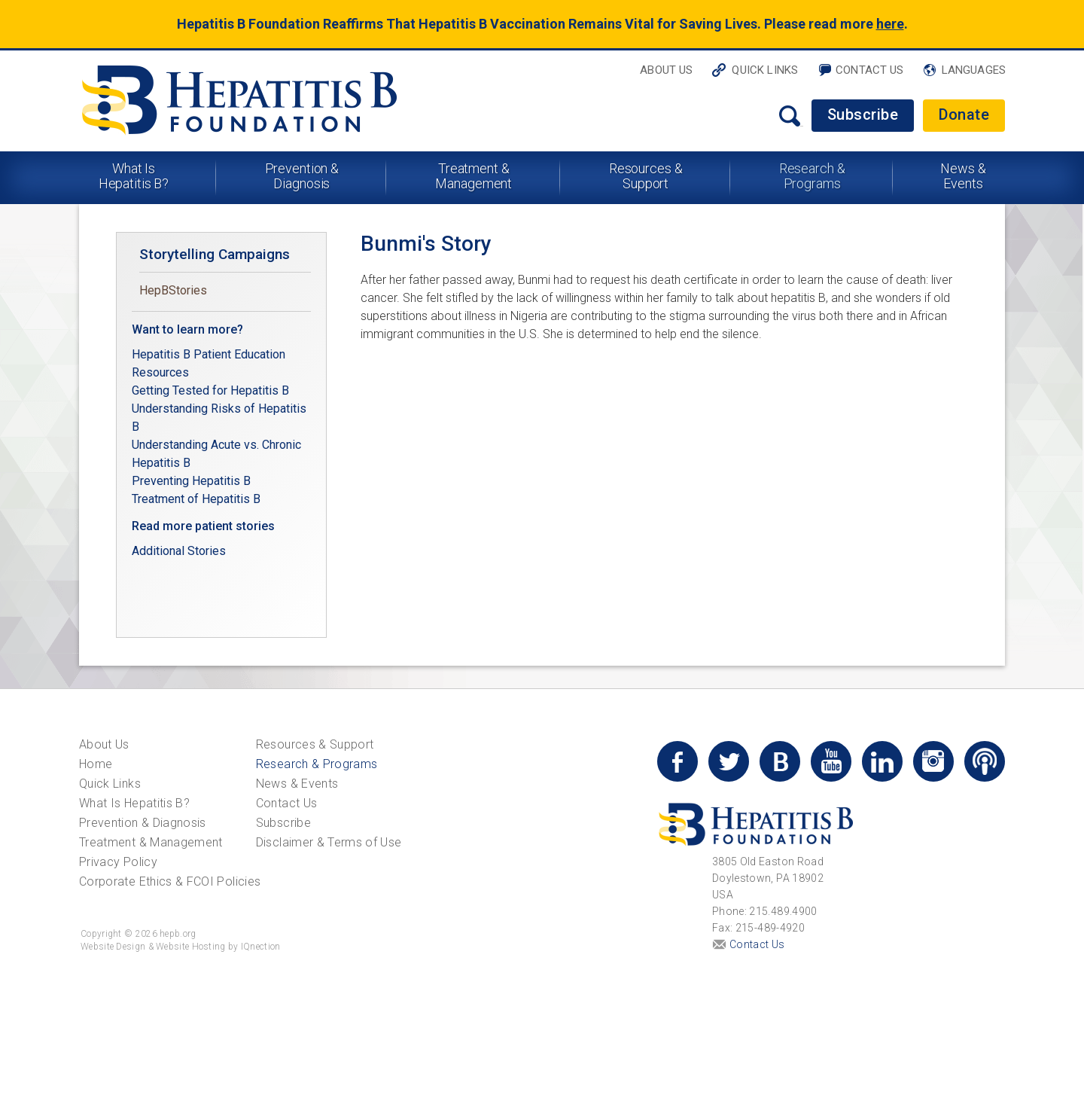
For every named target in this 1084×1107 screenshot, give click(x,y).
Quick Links (765, 70)
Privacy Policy (118, 862)
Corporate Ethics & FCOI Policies (169, 881)
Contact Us (870, 70)
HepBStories (173, 290)
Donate (964, 114)
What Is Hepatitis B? (134, 175)
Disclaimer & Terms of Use (329, 842)
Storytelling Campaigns (214, 254)
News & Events (962, 175)
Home (95, 764)
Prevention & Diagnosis (302, 175)
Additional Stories (179, 551)
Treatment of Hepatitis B (196, 499)
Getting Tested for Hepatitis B (212, 390)
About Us (666, 70)
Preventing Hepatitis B (191, 481)
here (890, 24)
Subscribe (863, 114)
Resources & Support (646, 175)
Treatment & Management (473, 175)
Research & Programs (812, 175)
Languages (974, 70)
